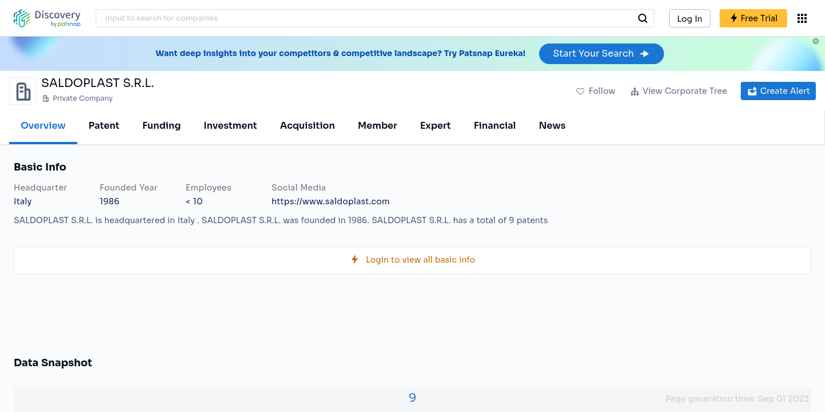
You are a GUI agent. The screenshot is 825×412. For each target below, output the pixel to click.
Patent (104, 126)
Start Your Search (601, 53)
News (552, 126)
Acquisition (307, 126)
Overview (43, 126)
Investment (230, 126)
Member (378, 126)
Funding (161, 126)
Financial (495, 126)
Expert (435, 126)
